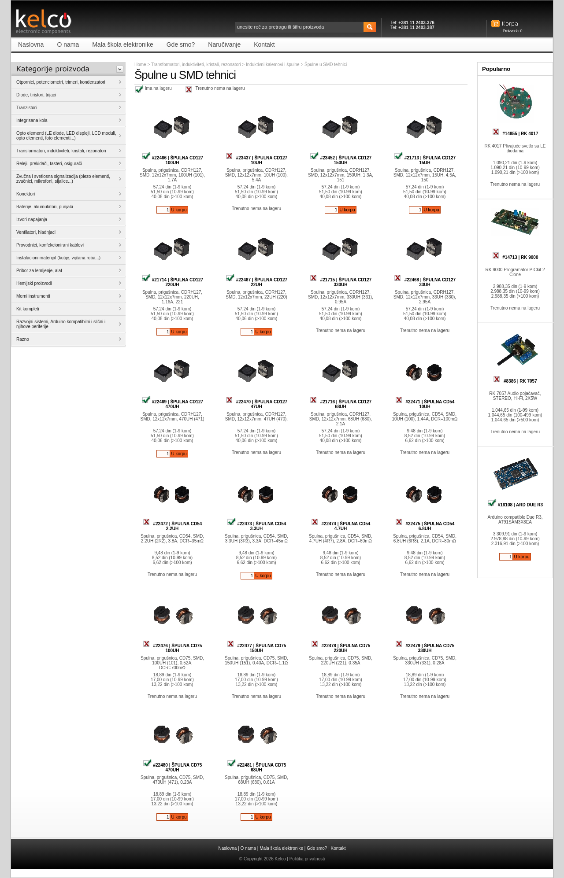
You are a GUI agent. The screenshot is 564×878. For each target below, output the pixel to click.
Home (140, 64)
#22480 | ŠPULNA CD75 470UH (172, 767)
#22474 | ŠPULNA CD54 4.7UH (341, 526)
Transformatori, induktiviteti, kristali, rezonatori (196, 64)
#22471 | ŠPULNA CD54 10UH (425, 404)
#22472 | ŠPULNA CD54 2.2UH (172, 526)
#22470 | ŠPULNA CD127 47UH (256, 404)
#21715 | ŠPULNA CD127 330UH (340, 282)
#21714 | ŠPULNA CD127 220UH (172, 282)
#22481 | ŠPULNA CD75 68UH (256, 767)
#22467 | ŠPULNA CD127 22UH (256, 282)
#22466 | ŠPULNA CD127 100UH (172, 160)
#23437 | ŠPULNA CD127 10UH (256, 160)
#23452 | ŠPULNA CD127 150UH (340, 160)
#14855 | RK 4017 (515, 133)
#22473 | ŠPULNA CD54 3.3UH (256, 526)
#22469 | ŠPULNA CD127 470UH (172, 404)
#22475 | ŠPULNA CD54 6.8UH (425, 526)
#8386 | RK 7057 (515, 381)
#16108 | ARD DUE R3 (515, 504)
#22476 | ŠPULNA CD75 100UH (172, 648)
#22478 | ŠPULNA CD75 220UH (341, 648)
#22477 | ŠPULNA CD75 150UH (256, 648)
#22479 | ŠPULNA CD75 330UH (425, 648)
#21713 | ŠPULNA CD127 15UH (425, 160)
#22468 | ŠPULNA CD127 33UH (425, 282)
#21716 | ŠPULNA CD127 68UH (340, 404)
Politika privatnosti (307, 858)
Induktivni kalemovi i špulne (273, 64)
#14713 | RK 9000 (515, 257)
